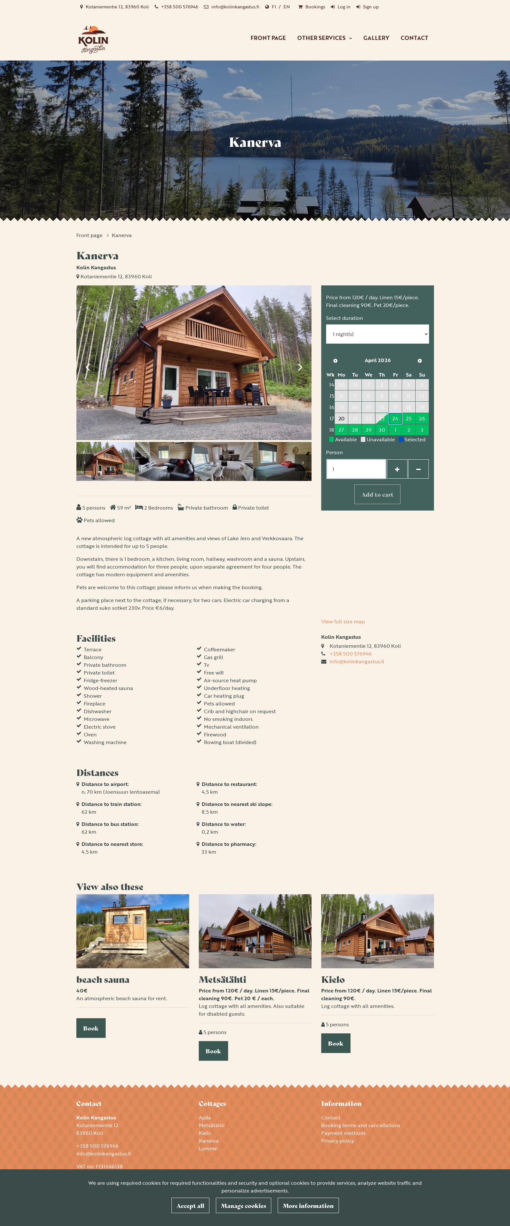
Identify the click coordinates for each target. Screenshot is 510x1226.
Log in (344, 6)
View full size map (343, 621)
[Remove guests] (418, 469)
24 (395, 418)
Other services (322, 38)
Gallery (376, 38)
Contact (414, 38)
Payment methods (343, 1133)
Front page (268, 38)
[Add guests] (397, 469)
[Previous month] (335, 360)
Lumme (208, 1148)
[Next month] (419, 360)
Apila (205, 1117)
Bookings (315, 6)
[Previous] (87, 363)
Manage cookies (243, 1205)
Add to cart (377, 494)
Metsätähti (212, 1125)
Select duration (344, 318)
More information (308, 1205)
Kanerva (122, 235)
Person (334, 452)
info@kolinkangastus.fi (235, 6)
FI (274, 6)
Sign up (371, 6)
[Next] (300, 363)
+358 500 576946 (179, 6)
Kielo (205, 1133)
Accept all (190, 1205)
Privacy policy (337, 1141)
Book (91, 1028)
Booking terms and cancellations (360, 1125)
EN (287, 6)
